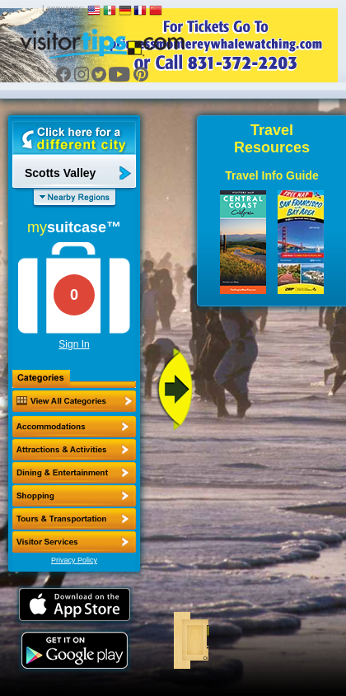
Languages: (63, 8)
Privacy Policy (74, 560)
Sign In (73, 344)
